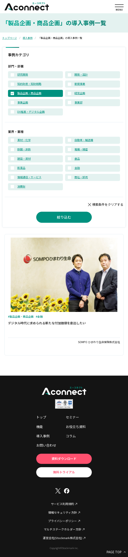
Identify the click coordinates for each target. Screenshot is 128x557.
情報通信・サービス (29, 177)
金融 (77, 168)
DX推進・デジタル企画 (31, 112)
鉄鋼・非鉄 (24, 149)
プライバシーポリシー (62, 521)
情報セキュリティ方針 (62, 512)
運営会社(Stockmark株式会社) (62, 538)
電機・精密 (81, 149)
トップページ (9, 38)
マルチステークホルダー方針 (62, 529)
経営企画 (79, 93)
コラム (71, 436)
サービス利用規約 (62, 504)
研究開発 (22, 75)
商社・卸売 (81, 177)
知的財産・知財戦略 (29, 84)
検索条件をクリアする (107, 204)
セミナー (72, 417)
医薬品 (21, 168)
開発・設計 (81, 75)
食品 (77, 159)
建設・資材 (24, 159)
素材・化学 (24, 140)
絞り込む (64, 217)
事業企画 (22, 102)
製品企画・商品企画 (29, 93)
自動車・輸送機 (83, 140)
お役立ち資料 (76, 426)
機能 (39, 426)
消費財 (21, 186)
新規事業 (79, 84)
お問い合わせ (46, 445)
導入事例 (27, 38)
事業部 (78, 102)
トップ (41, 417)
